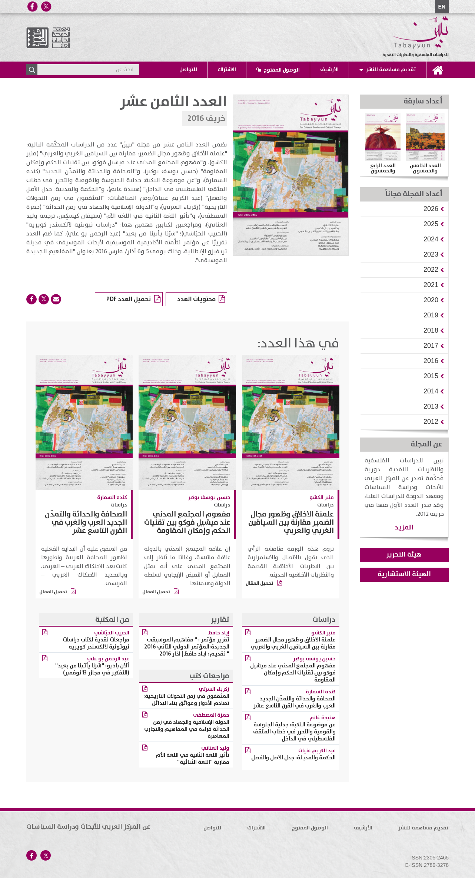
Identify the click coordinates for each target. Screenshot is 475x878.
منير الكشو (321, 498)
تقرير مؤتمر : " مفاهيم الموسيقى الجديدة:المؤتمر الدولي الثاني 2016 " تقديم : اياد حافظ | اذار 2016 (186, 646)
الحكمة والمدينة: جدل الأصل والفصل (293, 757)
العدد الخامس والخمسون (425, 168)
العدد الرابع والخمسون (383, 168)
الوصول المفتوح (281, 70)
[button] (430, 208)
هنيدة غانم (322, 718)
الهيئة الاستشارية (404, 574)
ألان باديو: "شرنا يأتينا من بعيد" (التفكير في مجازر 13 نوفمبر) (92, 669)
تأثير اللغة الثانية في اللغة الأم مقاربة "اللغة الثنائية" (192, 758)
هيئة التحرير (404, 554)
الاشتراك (226, 70)
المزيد (404, 527)
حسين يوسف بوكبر (209, 498)
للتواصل (188, 70)
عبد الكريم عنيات (317, 751)
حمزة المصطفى (211, 715)
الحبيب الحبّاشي (111, 633)
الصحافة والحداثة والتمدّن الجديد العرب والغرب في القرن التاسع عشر (86, 522)
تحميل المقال (264, 583)
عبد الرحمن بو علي (108, 659)
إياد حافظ (218, 633)
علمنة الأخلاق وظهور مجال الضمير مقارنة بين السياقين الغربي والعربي (291, 522)
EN (441, 7)
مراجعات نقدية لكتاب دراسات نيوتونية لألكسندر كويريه (96, 643)
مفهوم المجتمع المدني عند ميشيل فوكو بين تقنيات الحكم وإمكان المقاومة (187, 522)
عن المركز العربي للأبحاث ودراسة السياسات (88, 826)
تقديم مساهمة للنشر (391, 70)
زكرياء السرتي (214, 689)
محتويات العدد (201, 299)
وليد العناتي (215, 748)
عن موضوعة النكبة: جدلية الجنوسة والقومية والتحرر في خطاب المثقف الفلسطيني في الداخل (294, 731)
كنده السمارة (112, 498)
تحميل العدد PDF (133, 299)
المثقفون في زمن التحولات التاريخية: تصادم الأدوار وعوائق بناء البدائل (186, 699)
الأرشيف (329, 70)
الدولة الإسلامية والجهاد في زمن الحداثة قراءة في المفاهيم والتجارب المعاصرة (186, 729)
